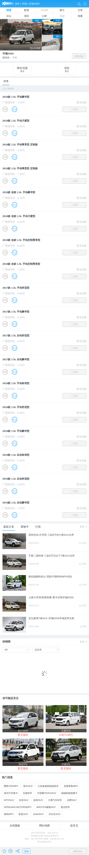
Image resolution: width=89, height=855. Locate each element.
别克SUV (23, 800)
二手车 (74, 109)
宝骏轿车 (27, 793)
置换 (26, 851)
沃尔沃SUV (54, 814)
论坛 (8, 16)
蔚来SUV (38, 800)
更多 (83, 526)
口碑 (44, 16)
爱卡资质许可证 (45, 842)
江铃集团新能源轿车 (48, 786)
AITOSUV (9, 800)
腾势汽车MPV (11, 786)
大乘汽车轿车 (55, 800)
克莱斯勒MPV (71, 786)
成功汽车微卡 (11, 793)
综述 (8, 10)
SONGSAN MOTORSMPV (17, 807)
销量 (80, 16)
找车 (17, 3)
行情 (38, 526)
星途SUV (23, 814)
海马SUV (28, 786)
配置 (26, 10)
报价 (26, 16)
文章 (80, 10)
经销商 (44, 10)
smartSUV (38, 814)
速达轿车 (65, 807)
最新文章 (9, 526)
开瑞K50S (34, 3)
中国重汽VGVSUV (46, 793)
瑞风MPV (9, 814)
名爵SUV (71, 800)
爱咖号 (25, 526)
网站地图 (44, 825)
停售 (6, 81)
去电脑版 (15, 825)
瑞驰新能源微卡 (69, 793)
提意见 (74, 825)
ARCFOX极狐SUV (46, 807)
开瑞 (24, 3)
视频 (62, 16)
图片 (62, 10)
